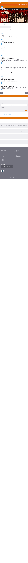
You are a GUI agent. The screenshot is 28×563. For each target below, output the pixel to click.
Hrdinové (2, 375)
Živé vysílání (2, 412)
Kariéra (15, 408)
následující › (26, 274)
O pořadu (2, 280)
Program (19, 4)
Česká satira (3, 334)
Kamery (27, 4)
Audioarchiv (23, 4)
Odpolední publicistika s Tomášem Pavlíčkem (8, 119)
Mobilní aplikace (3, 416)
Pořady (12, 9)
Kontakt (15, 409)
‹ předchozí (1, 274)
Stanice (2, 407)
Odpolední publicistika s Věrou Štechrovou (8, 167)
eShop (2, 408)
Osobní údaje (5, 431)
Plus (26, 306)
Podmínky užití (10, 431)
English (14, 431)
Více (24, 9)
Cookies (2, 431)
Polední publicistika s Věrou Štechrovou (7, 193)
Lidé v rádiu (16, 407)
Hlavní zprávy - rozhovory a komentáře (7, 296)
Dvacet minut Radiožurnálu (5, 396)
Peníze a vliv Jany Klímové (5, 355)
